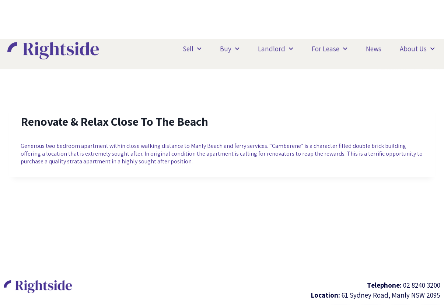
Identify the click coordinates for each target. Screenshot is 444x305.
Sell (192, 47)
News (373, 47)
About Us (417, 47)
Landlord (275, 47)
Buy (230, 47)
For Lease (329, 47)
